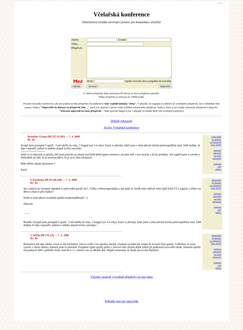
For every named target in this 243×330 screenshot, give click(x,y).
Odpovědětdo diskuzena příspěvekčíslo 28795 (215, 190)
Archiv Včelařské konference (121, 133)
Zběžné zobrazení (121, 127)
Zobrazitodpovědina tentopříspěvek (217, 160)
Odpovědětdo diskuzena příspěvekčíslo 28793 (215, 147)
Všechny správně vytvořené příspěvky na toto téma (121, 283)
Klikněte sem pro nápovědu (121, 307)
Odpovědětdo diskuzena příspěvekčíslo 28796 (215, 245)
